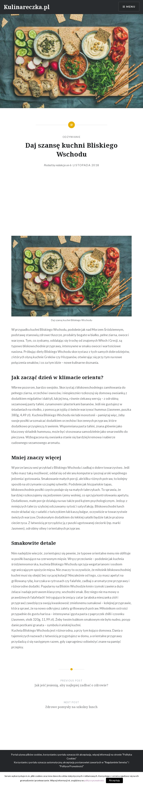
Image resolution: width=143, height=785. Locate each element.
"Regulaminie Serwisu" (116, 762)
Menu (130, 6)
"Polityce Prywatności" (71, 766)
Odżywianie (71, 136)
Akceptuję (114, 780)
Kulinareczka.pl (27, 7)
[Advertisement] (71, 206)
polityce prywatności (94, 780)
